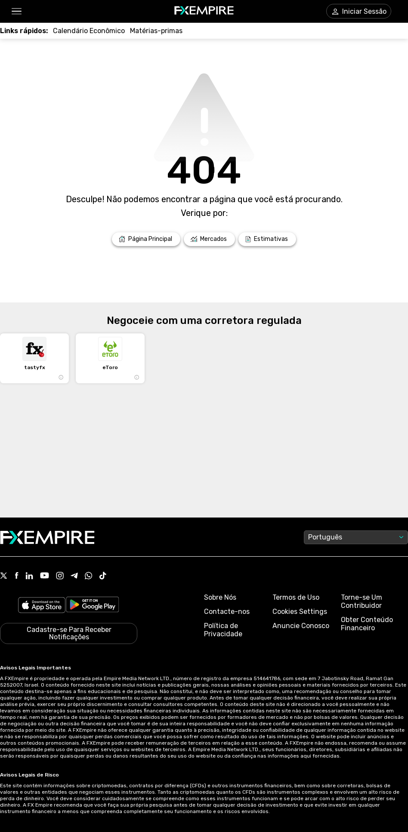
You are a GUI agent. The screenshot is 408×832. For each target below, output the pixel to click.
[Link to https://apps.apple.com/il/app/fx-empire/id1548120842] (41, 606)
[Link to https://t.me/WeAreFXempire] (74, 576)
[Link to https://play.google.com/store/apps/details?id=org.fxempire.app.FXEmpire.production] (92, 606)
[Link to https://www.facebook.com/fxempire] (17, 576)
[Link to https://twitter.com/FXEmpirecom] (4, 576)
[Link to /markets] (209, 239)
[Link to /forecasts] (267, 239)
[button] (16, 11)
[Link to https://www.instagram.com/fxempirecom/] (60, 576)
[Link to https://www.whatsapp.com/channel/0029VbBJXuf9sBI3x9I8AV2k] (89, 576)
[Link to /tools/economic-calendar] (89, 31)
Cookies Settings (299, 611)
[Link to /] (146, 239)
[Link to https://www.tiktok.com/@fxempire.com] (102, 576)
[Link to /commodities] (156, 31)
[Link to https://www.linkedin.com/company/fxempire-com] (29, 576)
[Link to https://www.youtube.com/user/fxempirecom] (44, 576)
